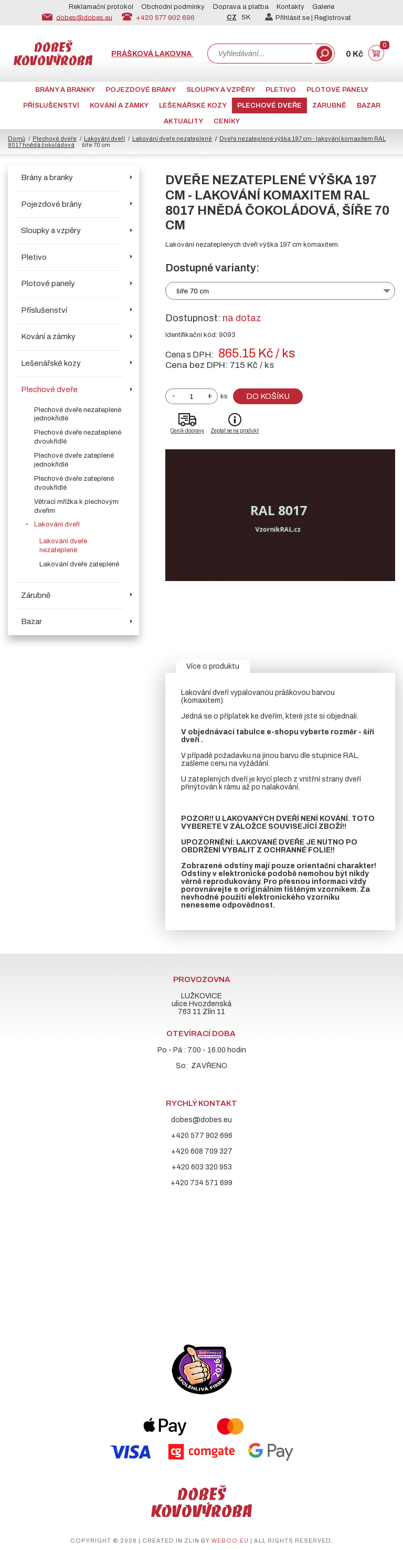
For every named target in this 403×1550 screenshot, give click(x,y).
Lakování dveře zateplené (79, 564)
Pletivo (281, 89)
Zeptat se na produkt (234, 431)
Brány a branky (65, 89)
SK (245, 17)
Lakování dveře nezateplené (172, 138)
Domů (16, 138)
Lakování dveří (104, 138)
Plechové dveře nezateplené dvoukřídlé (77, 437)
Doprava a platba (241, 6)
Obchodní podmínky (173, 6)
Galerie (323, 6)
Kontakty (290, 6)
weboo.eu (230, 1540)
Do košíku (268, 396)
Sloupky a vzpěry (220, 89)
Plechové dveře (269, 105)
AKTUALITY (183, 121)
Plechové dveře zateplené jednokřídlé (74, 460)
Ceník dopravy (187, 431)
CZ (232, 17)
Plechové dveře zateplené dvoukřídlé (74, 483)
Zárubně (329, 105)
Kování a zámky (119, 105)
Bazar (368, 105)
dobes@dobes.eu (84, 17)
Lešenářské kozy (193, 105)
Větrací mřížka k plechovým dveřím (76, 506)
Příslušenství (51, 105)
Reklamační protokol (101, 6)
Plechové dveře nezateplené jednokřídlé (77, 414)
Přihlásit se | (289, 18)
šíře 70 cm (192, 291)
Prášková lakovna (152, 54)
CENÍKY (227, 121)
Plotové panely (337, 89)
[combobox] (259, 54)
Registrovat (332, 18)
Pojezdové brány (140, 89)
